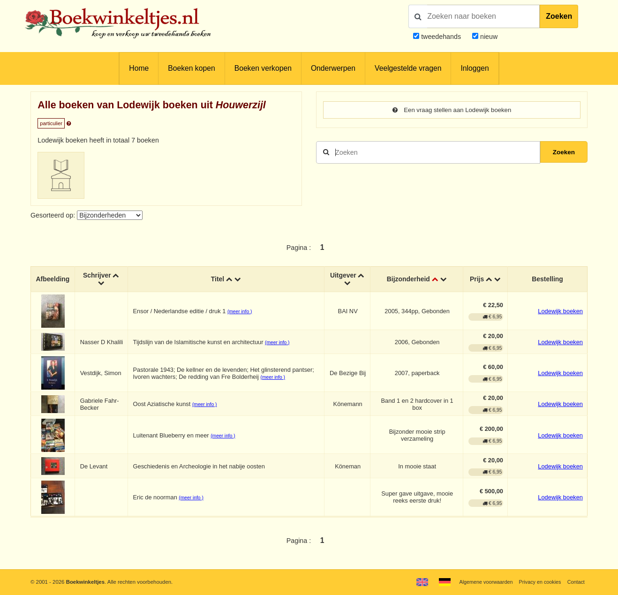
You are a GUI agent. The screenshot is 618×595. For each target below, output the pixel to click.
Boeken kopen (191, 68)
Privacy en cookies (537, 582)
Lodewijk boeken (560, 311)
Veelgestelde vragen (408, 68)
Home (139, 68)
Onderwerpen (333, 68)
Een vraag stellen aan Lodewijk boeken (451, 110)
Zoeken (559, 16)
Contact (575, 582)
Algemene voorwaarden (481, 582)
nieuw (487, 36)
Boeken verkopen (263, 68)
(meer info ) (241, 311)
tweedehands (441, 36)
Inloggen (474, 68)
